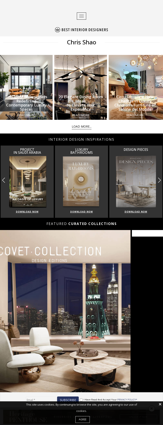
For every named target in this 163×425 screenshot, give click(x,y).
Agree (82, 419)
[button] (159, 180)
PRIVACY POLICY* (127, 399)
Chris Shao (81, 42)
